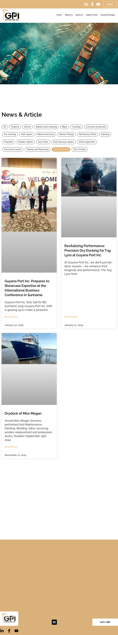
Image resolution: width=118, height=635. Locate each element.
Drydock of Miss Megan (23, 413)
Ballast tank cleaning (46, 127)
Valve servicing (61, 149)
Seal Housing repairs (63, 142)
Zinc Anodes (79, 149)
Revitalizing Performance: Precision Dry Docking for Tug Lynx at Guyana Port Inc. (87, 250)
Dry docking (10, 134)
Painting (105, 134)
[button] (54, 622)
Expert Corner (92, 15)
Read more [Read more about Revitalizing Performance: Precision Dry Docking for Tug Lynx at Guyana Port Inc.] (70, 316)
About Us (69, 15)
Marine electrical (45, 134)
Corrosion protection (96, 127)
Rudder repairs (25, 142)
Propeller (8, 142)
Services (79, 15)
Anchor (27, 127)
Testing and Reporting (37, 149)
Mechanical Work (87, 134)
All (4, 127)
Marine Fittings (66, 134)
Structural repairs (13, 149)
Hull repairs (27, 134)
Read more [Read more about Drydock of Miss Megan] (11, 446)
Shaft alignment (87, 142)
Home (59, 15)
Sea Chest (43, 142)
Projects (15, 127)
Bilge (64, 127)
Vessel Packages (108, 15)
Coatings (76, 127)
